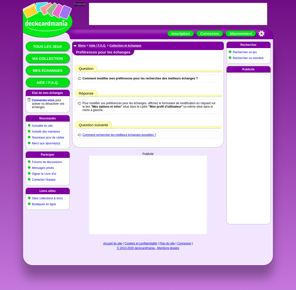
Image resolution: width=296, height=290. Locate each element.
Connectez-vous (43, 100)
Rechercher (248, 45)
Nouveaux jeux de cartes (48, 137)
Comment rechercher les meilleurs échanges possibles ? (119, 135)
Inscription (180, 33)
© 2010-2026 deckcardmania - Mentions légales (148, 248)
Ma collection (47, 58)
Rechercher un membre (248, 58)
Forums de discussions (47, 162)
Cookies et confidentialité (141, 243)
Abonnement (240, 33)
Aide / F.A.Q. (47, 82)
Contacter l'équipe (44, 179)
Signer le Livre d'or (44, 174)
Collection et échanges (125, 45)
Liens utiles (47, 191)
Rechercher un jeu (245, 52)
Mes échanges (48, 70)
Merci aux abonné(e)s (46, 143)
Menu (82, 45)
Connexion (209, 33)
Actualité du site (42, 125)
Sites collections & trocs (47, 198)
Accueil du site (112, 243)
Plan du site (167, 243)
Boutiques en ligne (44, 204)
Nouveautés (47, 118)
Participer (47, 154)
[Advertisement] (148, 195)
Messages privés (43, 168)
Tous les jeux (47, 46)
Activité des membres (46, 131)
